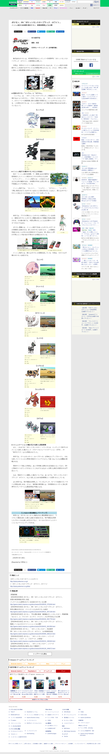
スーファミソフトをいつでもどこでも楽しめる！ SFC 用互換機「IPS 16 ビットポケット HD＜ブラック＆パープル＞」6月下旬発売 (90, 89)
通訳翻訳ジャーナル (69, 717)
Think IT (13, 712)
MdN (63, 726)
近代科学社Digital (51, 733)
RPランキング (79, 73)
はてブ (42, 31)
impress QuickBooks (85, 717)
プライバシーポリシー (60, 743)
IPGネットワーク (83, 725)
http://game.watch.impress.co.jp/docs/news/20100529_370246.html (32, 604)
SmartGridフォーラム (32, 712)
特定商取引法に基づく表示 (94, 743)
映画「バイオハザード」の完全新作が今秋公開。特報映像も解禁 (90, 141)
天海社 (82, 712)
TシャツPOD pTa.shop (86, 728)
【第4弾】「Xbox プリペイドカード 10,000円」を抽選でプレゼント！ (90, 329)
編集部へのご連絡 (48, 743)
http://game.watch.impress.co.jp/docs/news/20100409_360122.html (32, 634)
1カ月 (96, 24)
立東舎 (49, 720)
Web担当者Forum (15, 714)
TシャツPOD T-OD (52, 717)
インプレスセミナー (32, 720)
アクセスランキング (82, 21)
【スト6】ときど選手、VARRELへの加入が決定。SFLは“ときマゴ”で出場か (89, 198)
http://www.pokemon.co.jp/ (19, 581)
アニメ (63, 663)
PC (50, 8)
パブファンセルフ (84, 722)
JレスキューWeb (68, 720)
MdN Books (67, 728)
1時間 (75, 24)
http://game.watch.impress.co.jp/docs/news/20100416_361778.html (32, 619)
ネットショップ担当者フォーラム (35, 714)
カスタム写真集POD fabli (87, 730)
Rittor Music (49, 709)
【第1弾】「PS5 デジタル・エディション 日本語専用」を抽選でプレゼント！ (89, 309)
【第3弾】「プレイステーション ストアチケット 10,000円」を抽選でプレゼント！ (89, 323)
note (52, 31)
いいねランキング (93, 73)
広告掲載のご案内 (37, 743)
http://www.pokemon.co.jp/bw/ (20, 586)
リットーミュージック (53, 712)
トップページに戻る (40, 654)
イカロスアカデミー (69, 723)
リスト (24, 31)
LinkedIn (61, 31)
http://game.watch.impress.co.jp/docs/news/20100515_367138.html (32, 612)
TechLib (66, 736)
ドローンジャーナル (16, 723)
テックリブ (65, 734)
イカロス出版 (65, 709)
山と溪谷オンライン (52, 725)
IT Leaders (13, 720)
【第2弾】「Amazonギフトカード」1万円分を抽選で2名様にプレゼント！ (90, 316)
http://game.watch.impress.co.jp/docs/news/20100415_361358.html (32, 626)
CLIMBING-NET (51, 728)
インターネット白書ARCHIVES (19, 737)
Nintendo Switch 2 (16, 663)
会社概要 (70, 743)
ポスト (19, 31)
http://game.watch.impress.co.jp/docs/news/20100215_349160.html (32, 641)
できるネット (14, 734)
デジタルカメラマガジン (17, 731)
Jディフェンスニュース (70, 714)
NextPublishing (30, 733)
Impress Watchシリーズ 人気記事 (86, 274)
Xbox (47, 663)
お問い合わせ (27, 743)
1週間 (89, 24)
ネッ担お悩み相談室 (16, 726)
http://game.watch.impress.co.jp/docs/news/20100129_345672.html (32, 648)
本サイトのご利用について (15, 743)
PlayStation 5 (32, 663)
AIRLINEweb (67, 712)
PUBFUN (81, 720)
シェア (33, 31)
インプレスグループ (80, 743)
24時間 (82, 24)
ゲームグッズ (48, 671)
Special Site (80, 51)
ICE (79, 709)
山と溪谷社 (48, 723)
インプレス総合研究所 (16, 717)
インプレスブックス (32, 730)
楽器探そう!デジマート (53, 714)
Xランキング (80, 71)
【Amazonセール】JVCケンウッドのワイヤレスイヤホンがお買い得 (90, 207)
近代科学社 (48, 731)
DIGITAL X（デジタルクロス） (34, 723)
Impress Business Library (33, 717)
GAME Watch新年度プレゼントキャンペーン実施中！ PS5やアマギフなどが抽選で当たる (87, 304)
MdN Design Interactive (70, 731)
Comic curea (83, 714)
